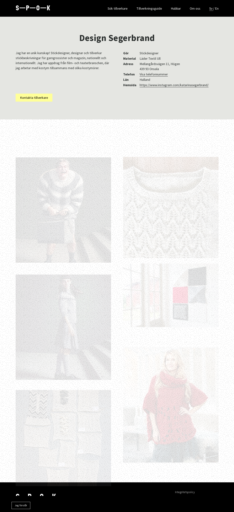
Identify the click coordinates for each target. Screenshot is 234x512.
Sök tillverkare (118, 8)
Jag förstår (21, 505)
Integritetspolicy (185, 492)
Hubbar (176, 8)
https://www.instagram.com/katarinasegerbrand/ (174, 85)
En (217, 8)
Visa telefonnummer (154, 74)
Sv (211, 8)
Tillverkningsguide (149, 8)
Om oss (195, 8)
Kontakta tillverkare (34, 97)
